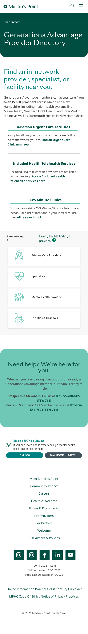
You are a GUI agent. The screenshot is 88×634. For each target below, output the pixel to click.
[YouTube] (70, 555)
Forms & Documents (44, 508)
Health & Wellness (44, 501)
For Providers (44, 516)
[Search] (72, 6)
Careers (44, 493)
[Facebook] (44, 555)
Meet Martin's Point (44, 479)
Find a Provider (12, 22)
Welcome (44, 530)
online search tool (28, 217)
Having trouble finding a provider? (54, 238)
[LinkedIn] (57, 555)
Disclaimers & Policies (44, 538)
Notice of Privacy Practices (60, 596)
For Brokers (44, 523)
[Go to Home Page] (21, 6)
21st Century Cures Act (65, 589)
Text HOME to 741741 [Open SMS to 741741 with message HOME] (63, 455)
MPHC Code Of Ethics (24, 596)
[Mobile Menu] (81, 6)
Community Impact (44, 486)
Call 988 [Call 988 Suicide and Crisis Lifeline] (25, 455)
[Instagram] (31, 555)
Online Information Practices (27, 589)
